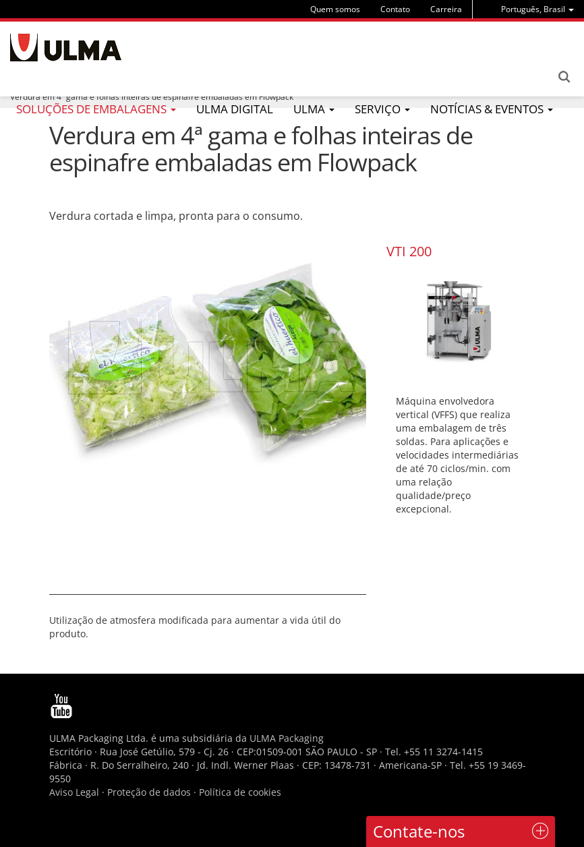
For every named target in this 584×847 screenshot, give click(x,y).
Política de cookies (240, 792)
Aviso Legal (74, 792)
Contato (395, 9)
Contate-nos (419, 831)
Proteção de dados (150, 792)
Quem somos (335, 9)
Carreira (446, 9)
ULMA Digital (234, 109)
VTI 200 (409, 251)
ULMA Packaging (287, 738)
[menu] (537, 9)
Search (564, 77)
